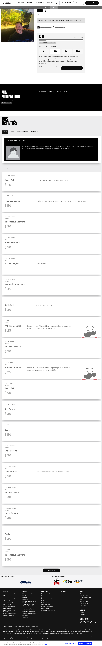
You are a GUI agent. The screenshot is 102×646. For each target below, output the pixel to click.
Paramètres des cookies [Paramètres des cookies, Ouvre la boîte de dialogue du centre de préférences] (70, 643)
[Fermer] (99, 643)
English (47, 7)
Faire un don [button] (92, 3)
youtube (88, 622)
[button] (57, 3)
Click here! (84, 622)
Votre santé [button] (40, 3)
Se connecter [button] (66, 3)
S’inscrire (79, 2)
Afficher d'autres (51, 570)
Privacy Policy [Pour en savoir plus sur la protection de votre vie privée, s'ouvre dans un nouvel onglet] (46, 644)
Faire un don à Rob (71, 68)
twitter (91, 622)
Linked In (94, 622)
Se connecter (65, 148)
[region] (51, 643)
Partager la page (59, 27)
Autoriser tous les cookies (85, 643)
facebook (81, 622)
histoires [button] (50, 3)
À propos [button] (30, 3)
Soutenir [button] (21, 3)
